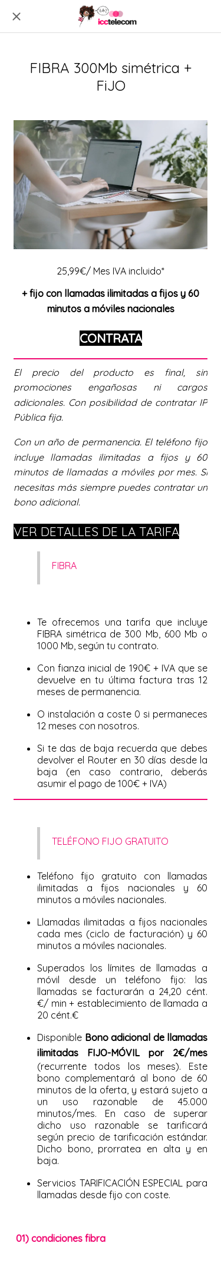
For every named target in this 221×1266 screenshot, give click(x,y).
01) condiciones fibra (60, 1238)
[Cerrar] (16, 16)
